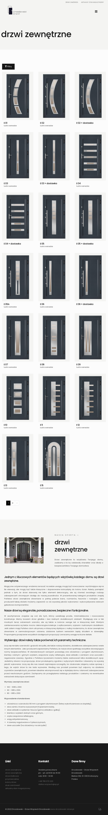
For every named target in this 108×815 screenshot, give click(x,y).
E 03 (6, 183)
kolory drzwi (10, 782)
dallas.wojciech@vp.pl (48, 784)
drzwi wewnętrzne (13, 773)
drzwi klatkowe (12, 776)
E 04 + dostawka (12, 243)
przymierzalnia (12, 779)
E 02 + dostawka (84, 123)
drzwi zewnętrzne (13, 769)
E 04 (78, 183)
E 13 (5, 485)
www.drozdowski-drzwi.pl (62, 809)
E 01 (5, 123)
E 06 (42, 304)
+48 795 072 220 (45, 781)
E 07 (6, 364)
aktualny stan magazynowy (17, 788)
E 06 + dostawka (84, 304)
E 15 (41, 485)
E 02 (42, 123)
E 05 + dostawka (84, 243)
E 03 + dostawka (48, 183)
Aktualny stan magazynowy (92, 2)
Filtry (8, 66)
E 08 (42, 364)
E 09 (78, 364)
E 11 (41, 425)
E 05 (42, 243)
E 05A (6, 304)
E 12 (78, 425)
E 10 (5, 425)
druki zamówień (12, 785)
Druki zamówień (72, 2)
